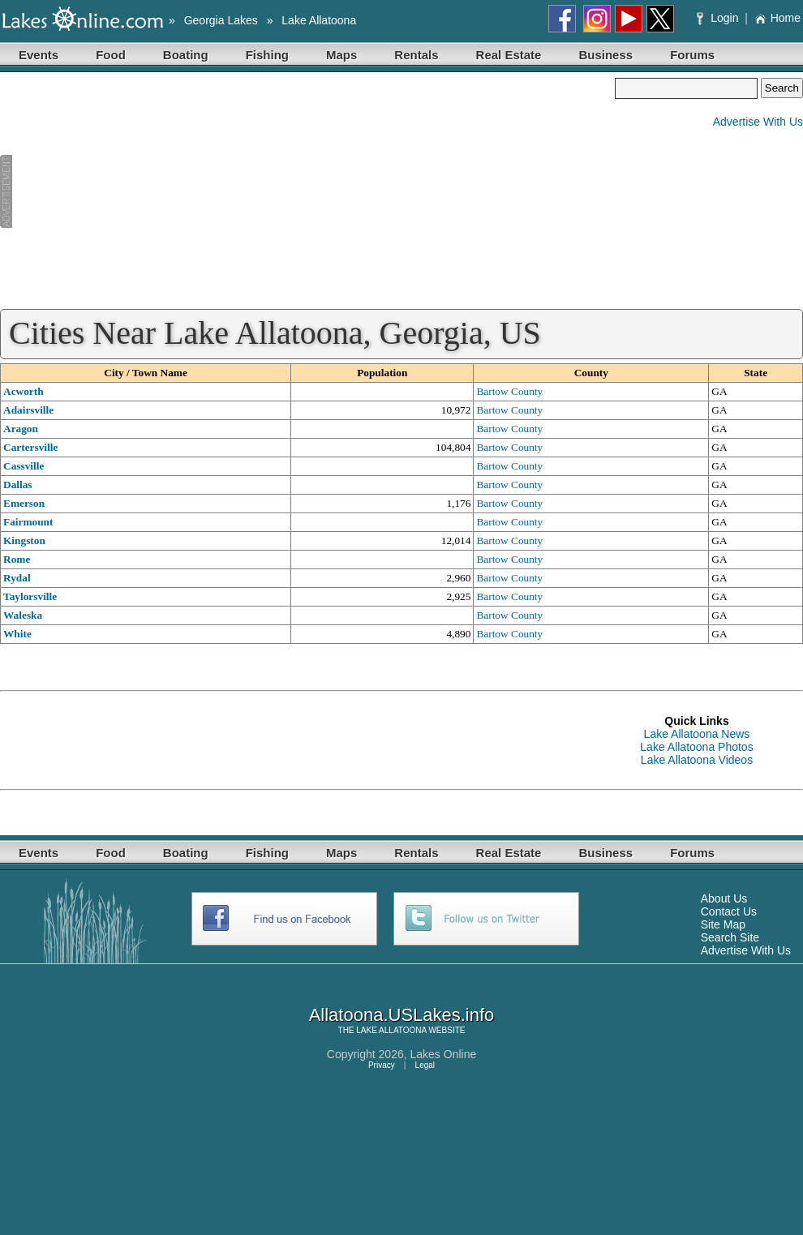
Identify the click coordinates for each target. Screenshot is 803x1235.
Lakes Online (443, 1054)
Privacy (381, 1065)
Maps (341, 55)
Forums (692, 55)
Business (605, 55)
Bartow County (509, 391)
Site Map (723, 924)
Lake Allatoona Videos (697, 759)
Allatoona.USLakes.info (402, 1015)
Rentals (416, 55)
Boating (185, 55)
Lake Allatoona (318, 20)
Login (719, 17)
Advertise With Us (758, 121)
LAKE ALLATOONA (391, 1030)
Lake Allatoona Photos (696, 746)
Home (777, 17)
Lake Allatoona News (697, 733)
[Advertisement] (307, 191)
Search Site (730, 937)
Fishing (267, 55)
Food (111, 55)
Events (38, 55)
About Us (724, 898)
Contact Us (729, 911)
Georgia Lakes (221, 20)
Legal (425, 1065)
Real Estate (509, 55)
